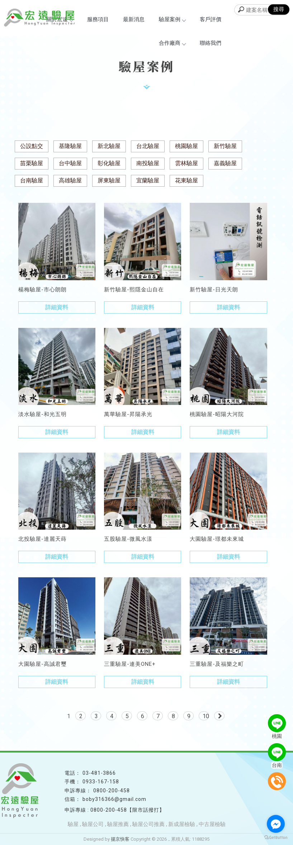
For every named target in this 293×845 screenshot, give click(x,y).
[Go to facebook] (276, 824)
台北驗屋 (147, 146)
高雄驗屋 (70, 180)
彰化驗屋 (109, 163)
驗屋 (73, 824)
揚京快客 (120, 839)
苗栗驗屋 (31, 163)
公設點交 (31, 146)
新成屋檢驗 (181, 824)
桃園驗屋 (186, 146)
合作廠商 (172, 43)
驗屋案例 (172, 19)
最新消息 (134, 19)
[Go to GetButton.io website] (275, 837)
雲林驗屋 (186, 163)
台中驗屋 (70, 163)
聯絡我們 (210, 43)
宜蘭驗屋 (147, 180)
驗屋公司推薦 (148, 824)
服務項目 (98, 19)
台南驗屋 (31, 180)
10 (206, 716)
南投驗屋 (147, 163)
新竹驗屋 (225, 146)
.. (169, 839)
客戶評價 (210, 19)
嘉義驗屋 (225, 163)
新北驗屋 (109, 146)
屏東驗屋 (109, 180)
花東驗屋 (186, 180)
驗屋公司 (93, 824)
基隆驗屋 (70, 146)
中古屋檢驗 (212, 824)
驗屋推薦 (118, 824)
